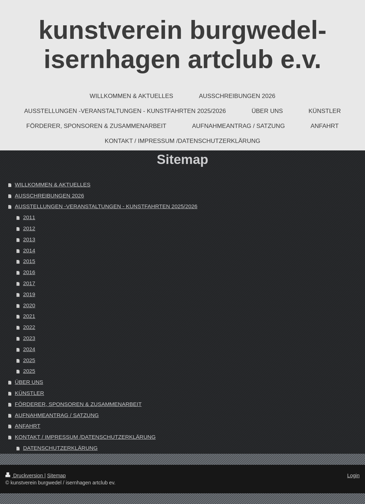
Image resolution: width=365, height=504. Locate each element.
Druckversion (24, 475)
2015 (29, 261)
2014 (29, 250)
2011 (29, 217)
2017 (29, 283)
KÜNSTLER (29, 393)
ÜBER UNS (29, 382)
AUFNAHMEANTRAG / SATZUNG (57, 415)
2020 (29, 305)
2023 (29, 338)
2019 (29, 294)
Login (353, 475)
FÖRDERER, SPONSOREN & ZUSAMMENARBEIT (78, 404)
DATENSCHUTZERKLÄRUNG (60, 448)
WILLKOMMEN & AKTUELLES (53, 184)
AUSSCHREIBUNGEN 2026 (49, 195)
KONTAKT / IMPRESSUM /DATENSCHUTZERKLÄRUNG (85, 437)
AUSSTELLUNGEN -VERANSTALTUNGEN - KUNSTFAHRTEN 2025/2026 (106, 206)
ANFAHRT (28, 426)
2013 (29, 239)
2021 (29, 316)
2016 (29, 272)
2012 (29, 228)
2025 (29, 360)
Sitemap (56, 475)
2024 (29, 349)
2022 (29, 327)
